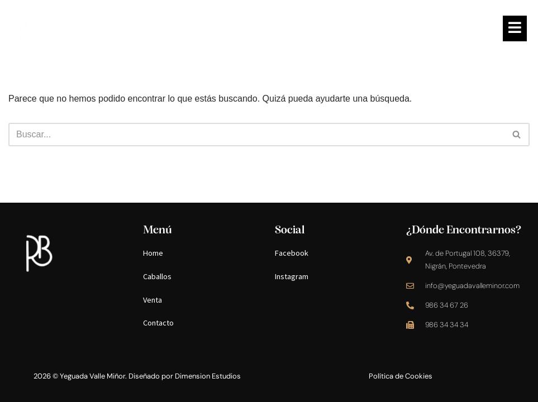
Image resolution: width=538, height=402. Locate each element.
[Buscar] (256, 134)
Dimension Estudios (208, 376)
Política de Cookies (400, 376)
